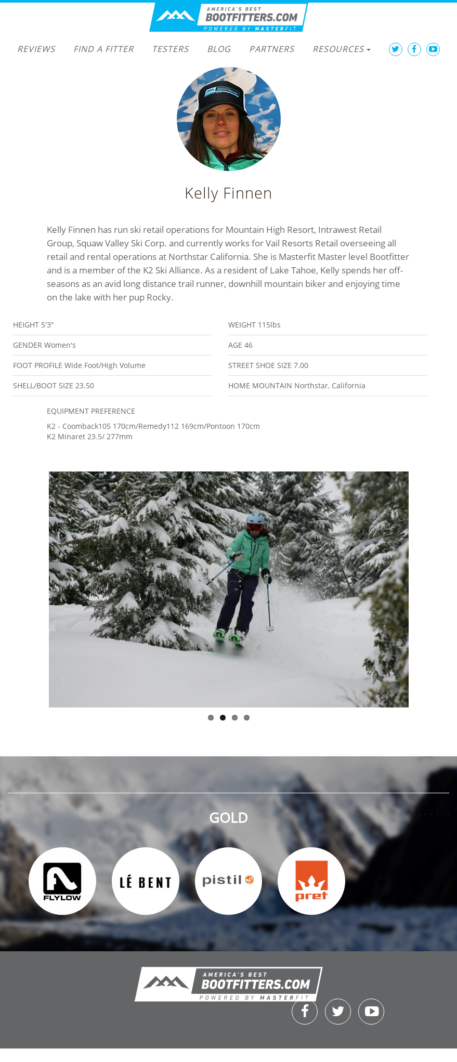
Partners (271, 49)
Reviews (36, 49)
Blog (219, 49)
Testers (170, 49)
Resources (341, 49)
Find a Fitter (103, 49)
